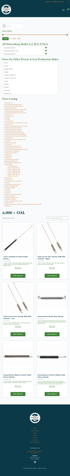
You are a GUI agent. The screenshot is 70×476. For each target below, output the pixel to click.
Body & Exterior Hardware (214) (14, 106)
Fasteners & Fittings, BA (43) (13, 127)
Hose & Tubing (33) (10, 142)
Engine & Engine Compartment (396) (16, 122)
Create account (58, 1)
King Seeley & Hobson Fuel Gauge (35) (16, 149)
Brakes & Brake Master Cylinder (45, 382)
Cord (12, 264)
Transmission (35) (10, 187)
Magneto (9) (8, 156)
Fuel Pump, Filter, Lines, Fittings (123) (16, 136)
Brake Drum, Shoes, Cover (55, 320)
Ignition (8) (8, 144)
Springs (5, 265)
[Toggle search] (68, 2)
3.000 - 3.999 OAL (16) (14, 171)
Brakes (16, 381)
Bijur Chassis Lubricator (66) (13, 104)
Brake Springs (18, 263)
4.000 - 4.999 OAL (47, 381)
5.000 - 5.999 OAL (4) (14, 174)
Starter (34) (8, 177)
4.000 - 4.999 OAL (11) (14, 172)
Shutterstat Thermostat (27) (13, 162)
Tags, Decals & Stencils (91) (13, 184)
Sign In (47, 1)
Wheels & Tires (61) (10, 199)
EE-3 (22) (7, 119)
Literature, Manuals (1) (11, 152)
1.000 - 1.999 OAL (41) (14, 167)
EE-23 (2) (7, 117)
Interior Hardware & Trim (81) (13, 147)
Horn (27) (7, 141)
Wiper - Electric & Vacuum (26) (14, 201)
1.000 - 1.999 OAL (47, 263)
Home (35, 428)
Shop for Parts (35, 430)
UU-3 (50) (8, 191)
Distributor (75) (9, 116)
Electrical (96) (9, 121)
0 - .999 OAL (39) (12, 166)
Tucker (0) (8, 206)
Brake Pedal (60, 381)
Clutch (9, 264)
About (35, 432)
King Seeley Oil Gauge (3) (12, 151)
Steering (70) (9, 179)
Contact (35, 437)
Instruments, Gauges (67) (12, 146)
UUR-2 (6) (8, 192)
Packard (47, 264)
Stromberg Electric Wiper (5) (13, 181)
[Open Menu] (63, 10)
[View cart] (67, 10)
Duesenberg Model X (27, 381)
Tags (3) (7, 182)
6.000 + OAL (11, 263)
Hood (44, 264)
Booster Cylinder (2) (11, 107)
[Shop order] (57, 218)
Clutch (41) (8, 114)
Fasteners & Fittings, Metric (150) (14, 132)
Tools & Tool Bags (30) (11, 186)
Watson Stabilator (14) (11, 197)
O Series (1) (8, 157)
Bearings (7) (8, 102)
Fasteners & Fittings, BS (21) (13, 129)
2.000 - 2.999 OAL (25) (14, 169)
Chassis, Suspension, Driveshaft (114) (15, 112)
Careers (35, 435)
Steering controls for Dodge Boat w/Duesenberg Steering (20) (23, 204)
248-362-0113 (35, 453)
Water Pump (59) (10, 196)
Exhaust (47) (8, 124)
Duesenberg (51, 321)
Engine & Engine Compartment (21, 264)
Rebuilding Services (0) (12, 159)
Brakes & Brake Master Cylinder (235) (15, 109)
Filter (5, 38)
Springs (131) (8, 164)
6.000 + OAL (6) (12, 176)
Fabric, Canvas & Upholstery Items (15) (16, 126)
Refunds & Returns (35, 442)
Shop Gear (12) (9, 202)
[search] (4, 26)
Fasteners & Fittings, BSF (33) (13, 131)
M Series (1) (8, 154)
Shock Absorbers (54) (11, 161)
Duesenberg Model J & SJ (60, 321)
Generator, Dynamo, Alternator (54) (15, 139)
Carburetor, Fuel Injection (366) (14, 111)
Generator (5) (9, 137)
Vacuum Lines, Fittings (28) (13, 194)
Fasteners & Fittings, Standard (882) (15, 134)
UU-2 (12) (7, 189)
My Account (35, 440)
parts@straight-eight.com (35, 451)
